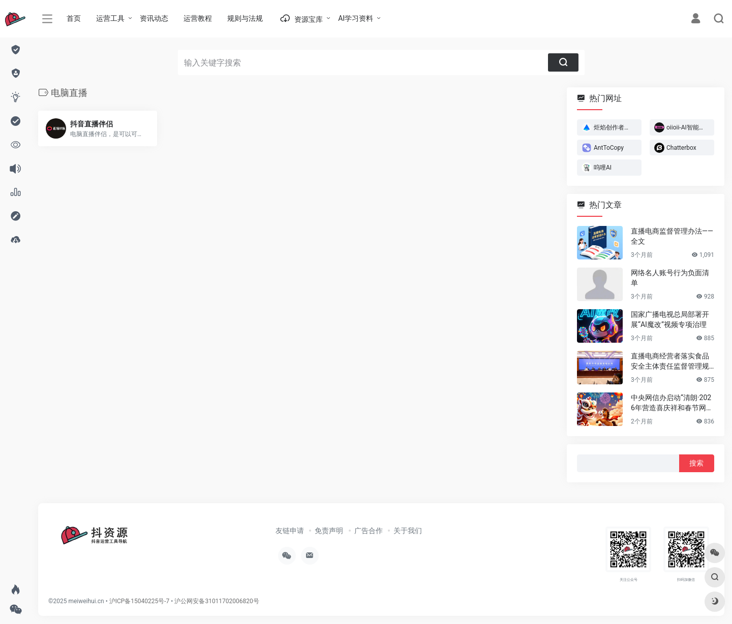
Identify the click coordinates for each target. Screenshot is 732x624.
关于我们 (407, 531)
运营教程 (198, 18)
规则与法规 (245, 18)
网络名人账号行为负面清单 (670, 278)
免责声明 (329, 531)
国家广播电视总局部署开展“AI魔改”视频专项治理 (670, 319)
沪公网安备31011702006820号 (216, 601)
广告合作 (368, 531)
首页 (74, 18)
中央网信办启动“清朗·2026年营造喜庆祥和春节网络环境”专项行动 (672, 403)
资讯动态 (154, 18)
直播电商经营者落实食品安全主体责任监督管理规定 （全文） (670, 361)
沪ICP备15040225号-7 (139, 601)
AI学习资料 (355, 18)
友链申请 (290, 531)
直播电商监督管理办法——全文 (672, 236)
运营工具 (110, 18)
